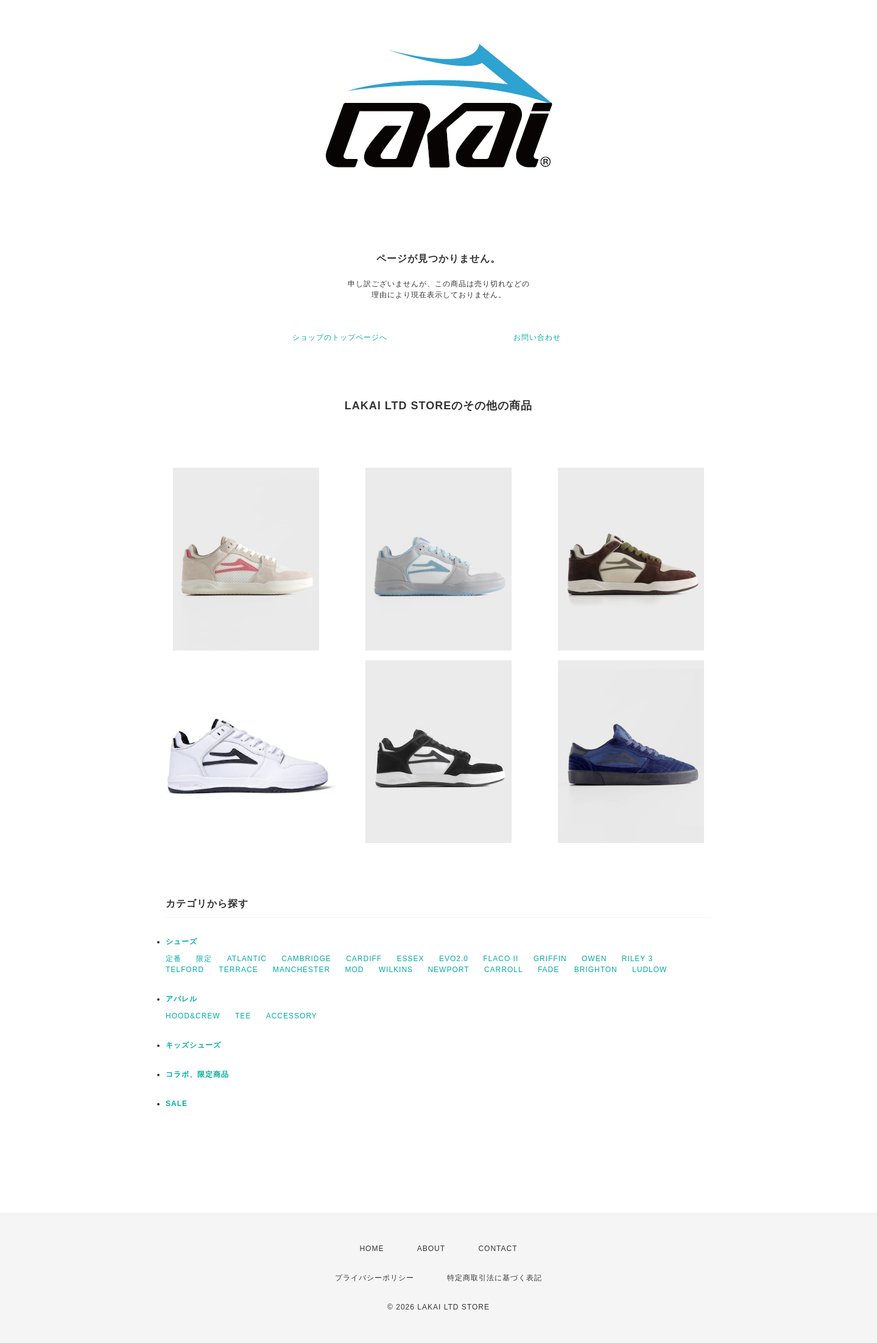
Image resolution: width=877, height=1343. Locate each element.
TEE (243, 1016)
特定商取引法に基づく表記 (494, 1278)
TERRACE (238, 969)
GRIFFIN (550, 958)
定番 (173, 958)
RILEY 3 (637, 958)
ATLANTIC (247, 958)
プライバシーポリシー (374, 1278)
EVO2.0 (453, 958)
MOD (354, 969)
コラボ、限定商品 (197, 1074)
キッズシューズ (193, 1045)
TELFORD (185, 969)
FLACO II (500, 958)
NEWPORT (448, 969)
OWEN (594, 958)
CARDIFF (364, 958)
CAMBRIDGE (306, 958)
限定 (204, 958)
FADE (548, 969)
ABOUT (431, 1248)
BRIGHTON (596, 969)
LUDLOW (649, 969)
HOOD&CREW (193, 1016)
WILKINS (396, 969)
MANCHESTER (301, 969)
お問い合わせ (537, 337)
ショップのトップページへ (339, 337)
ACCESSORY (291, 1016)
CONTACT (497, 1248)
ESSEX (410, 958)
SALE (177, 1103)
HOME (371, 1248)
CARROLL (503, 969)
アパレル (181, 999)
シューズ (181, 941)
